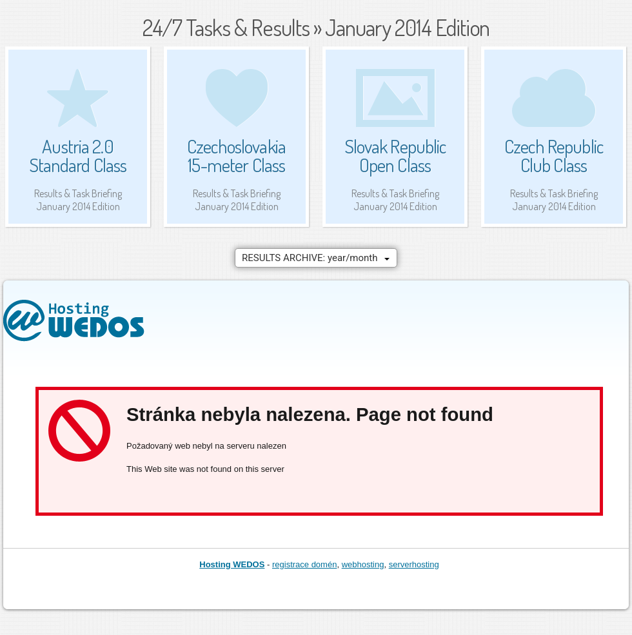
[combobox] (316, 258)
